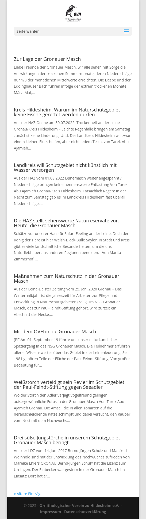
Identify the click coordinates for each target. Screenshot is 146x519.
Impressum (50, 511)
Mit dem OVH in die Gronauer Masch (55, 331)
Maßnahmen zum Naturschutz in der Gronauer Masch (66, 278)
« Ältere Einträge (28, 493)
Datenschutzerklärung (85, 511)
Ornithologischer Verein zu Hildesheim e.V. (79, 505)
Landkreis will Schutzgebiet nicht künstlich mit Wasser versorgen (65, 167)
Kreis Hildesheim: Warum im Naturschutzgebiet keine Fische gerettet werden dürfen (67, 112)
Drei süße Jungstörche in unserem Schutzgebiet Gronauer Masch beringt (67, 440)
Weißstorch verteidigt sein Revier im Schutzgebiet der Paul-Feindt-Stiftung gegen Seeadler (69, 384)
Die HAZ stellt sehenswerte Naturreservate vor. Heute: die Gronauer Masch (66, 223)
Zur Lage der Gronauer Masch (47, 59)
